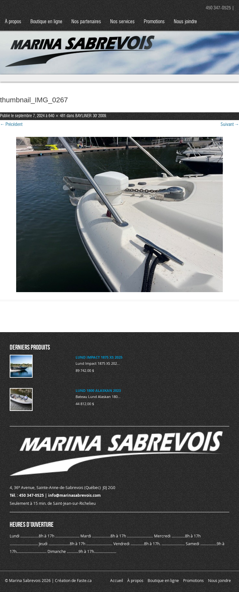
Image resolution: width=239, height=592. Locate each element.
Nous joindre (185, 21)
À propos (13, 21)
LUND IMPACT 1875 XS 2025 (99, 357)
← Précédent (11, 124)
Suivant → (230, 124)
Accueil (116, 580)
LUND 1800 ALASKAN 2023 (98, 390)
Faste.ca (84, 580)
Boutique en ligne (46, 21)
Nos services (122, 21)
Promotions (154, 21)
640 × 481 (57, 116)
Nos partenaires (86, 21)
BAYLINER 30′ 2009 (90, 116)
